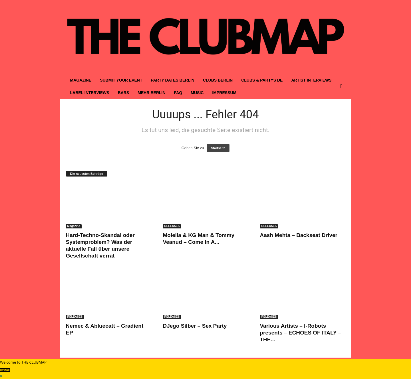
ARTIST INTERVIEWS (311, 80)
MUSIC (197, 92)
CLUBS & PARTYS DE (262, 80)
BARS (123, 92)
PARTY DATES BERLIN (172, 80)
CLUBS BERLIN (218, 80)
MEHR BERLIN (151, 92)
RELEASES (172, 226)
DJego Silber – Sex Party (195, 326)
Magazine (73, 226)
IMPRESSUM (224, 92)
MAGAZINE (81, 80)
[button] (343, 86)
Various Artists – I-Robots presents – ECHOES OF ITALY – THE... (300, 332)
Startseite (218, 148)
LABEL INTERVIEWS (89, 92)
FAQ (178, 92)
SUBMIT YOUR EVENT (121, 80)
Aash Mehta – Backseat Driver (298, 235)
